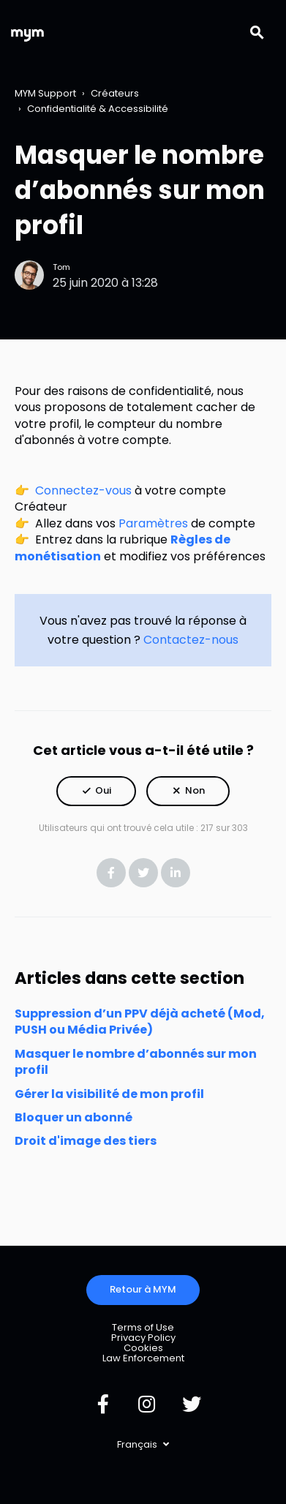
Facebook (111, 872)
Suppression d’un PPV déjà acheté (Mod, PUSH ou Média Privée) (140, 1021)
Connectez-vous (83, 490)
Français (138, 1444)
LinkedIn (175, 872)
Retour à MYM (143, 1289)
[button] (96, 791)
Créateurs (115, 93)
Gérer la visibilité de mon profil (109, 1094)
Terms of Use (143, 1327)
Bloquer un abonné (73, 1117)
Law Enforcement (143, 1358)
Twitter (143, 872)
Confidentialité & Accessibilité (97, 109)
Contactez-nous (190, 639)
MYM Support (45, 93)
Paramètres (153, 523)
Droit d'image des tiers (86, 1140)
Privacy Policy (143, 1338)
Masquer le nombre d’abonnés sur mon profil (136, 1061)
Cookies (143, 1348)
